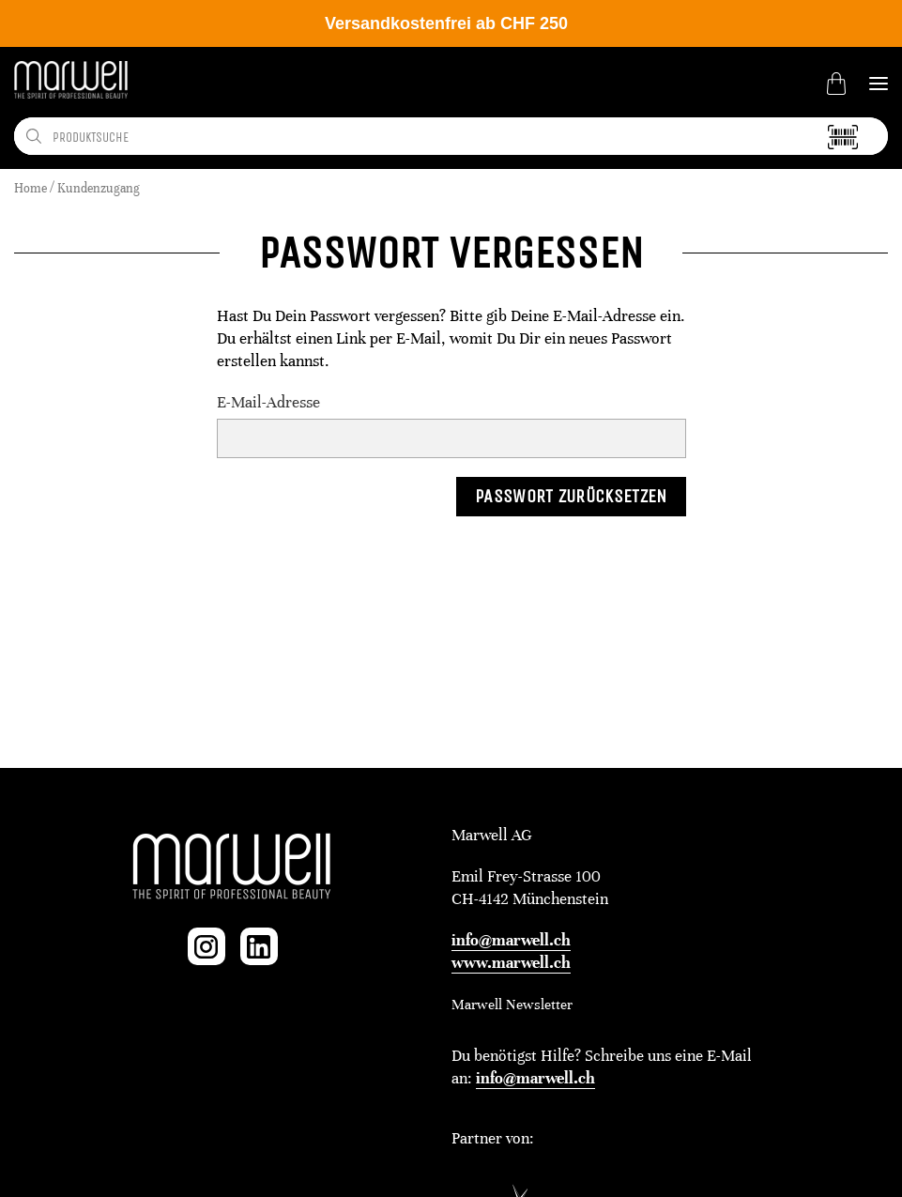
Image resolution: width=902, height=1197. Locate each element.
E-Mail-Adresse (268, 402)
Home (30, 188)
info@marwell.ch (511, 940)
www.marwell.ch (511, 963)
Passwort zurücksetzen (570, 496)
